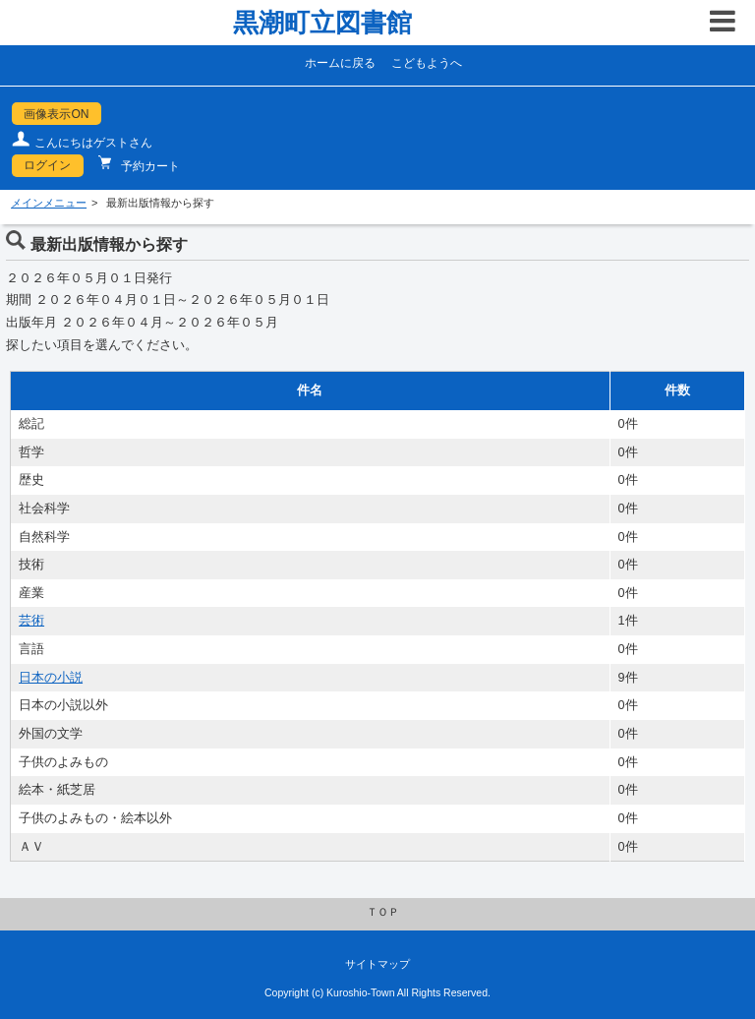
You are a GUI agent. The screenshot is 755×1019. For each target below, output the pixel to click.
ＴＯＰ (383, 912)
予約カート (149, 166)
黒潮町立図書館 (322, 22)
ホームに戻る (340, 63)
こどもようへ (426, 63)
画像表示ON (56, 114)
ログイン (47, 165)
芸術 (31, 621)
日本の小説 (51, 678)
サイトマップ (377, 964)
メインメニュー (49, 203)
